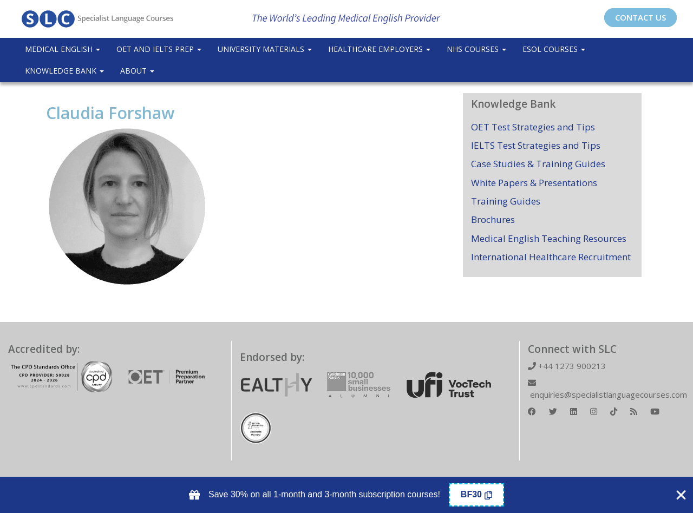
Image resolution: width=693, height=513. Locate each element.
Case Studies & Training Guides (538, 163)
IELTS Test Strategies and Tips (535, 145)
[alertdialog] (346, 495)
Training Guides (505, 201)
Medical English (62, 49)
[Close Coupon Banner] (681, 495)
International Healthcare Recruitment (551, 257)
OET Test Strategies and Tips (533, 127)
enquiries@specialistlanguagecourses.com (607, 389)
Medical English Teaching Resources (548, 238)
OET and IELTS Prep (158, 49)
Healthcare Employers (379, 49)
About (137, 70)
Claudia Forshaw (110, 113)
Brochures (493, 219)
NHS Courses (476, 49)
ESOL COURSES (553, 49)
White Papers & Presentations (534, 182)
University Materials (265, 49)
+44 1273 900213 (567, 365)
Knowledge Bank (64, 70)
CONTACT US (640, 17)
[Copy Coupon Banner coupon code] (476, 495)
